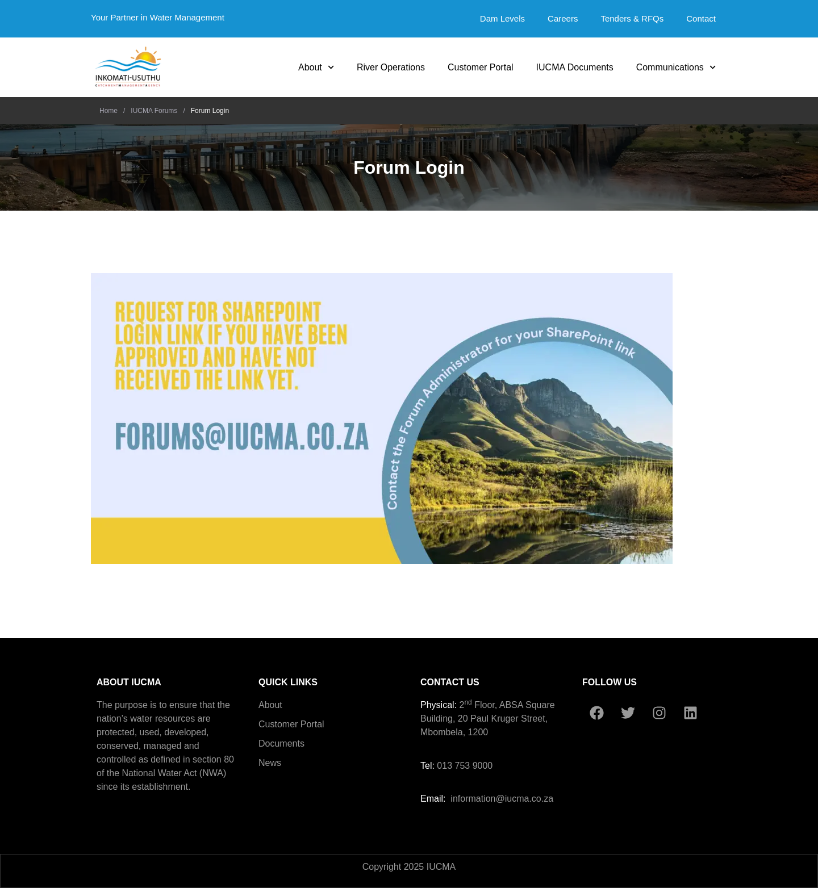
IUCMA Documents (575, 67)
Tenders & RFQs (631, 18)
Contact (701, 18)
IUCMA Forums (154, 111)
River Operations (391, 67)
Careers (563, 18)
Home (108, 111)
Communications (676, 67)
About (316, 67)
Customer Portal (481, 67)
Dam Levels (502, 18)
